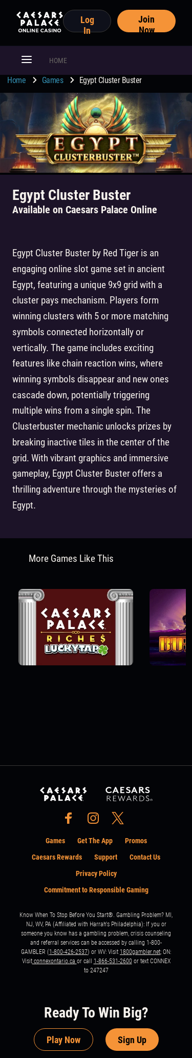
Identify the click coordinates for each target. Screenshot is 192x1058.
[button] (26, 60)
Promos (136, 841)
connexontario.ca (54, 961)
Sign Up (132, 1039)
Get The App (95, 841)
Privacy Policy (96, 873)
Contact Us (145, 857)
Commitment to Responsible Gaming (96, 890)
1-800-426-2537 (68, 951)
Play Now (63, 1039)
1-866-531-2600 (113, 961)
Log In (87, 23)
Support (105, 857)
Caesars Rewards (57, 857)
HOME (58, 60)
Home (17, 80)
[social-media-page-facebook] (71, 821)
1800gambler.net (140, 951)
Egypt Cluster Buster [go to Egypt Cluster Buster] (110, 80)
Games (53, 80)
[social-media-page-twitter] (121, 821)
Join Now (146, 23)
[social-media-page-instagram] (96, 821)
